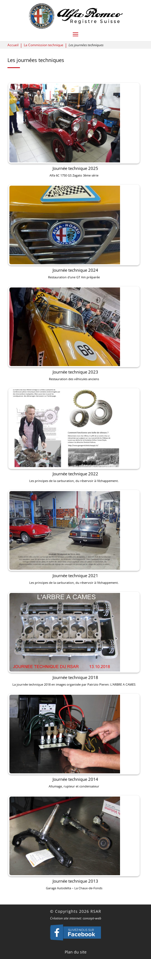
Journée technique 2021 (75, 565)
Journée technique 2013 (75, 835)
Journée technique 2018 (75, 655)
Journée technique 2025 (75, 205)
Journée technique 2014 (75, 745)
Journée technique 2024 (75, 295)
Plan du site (76, 952)
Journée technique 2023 (75, 385)
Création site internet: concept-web (75, 918)
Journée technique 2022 (75, 475)
